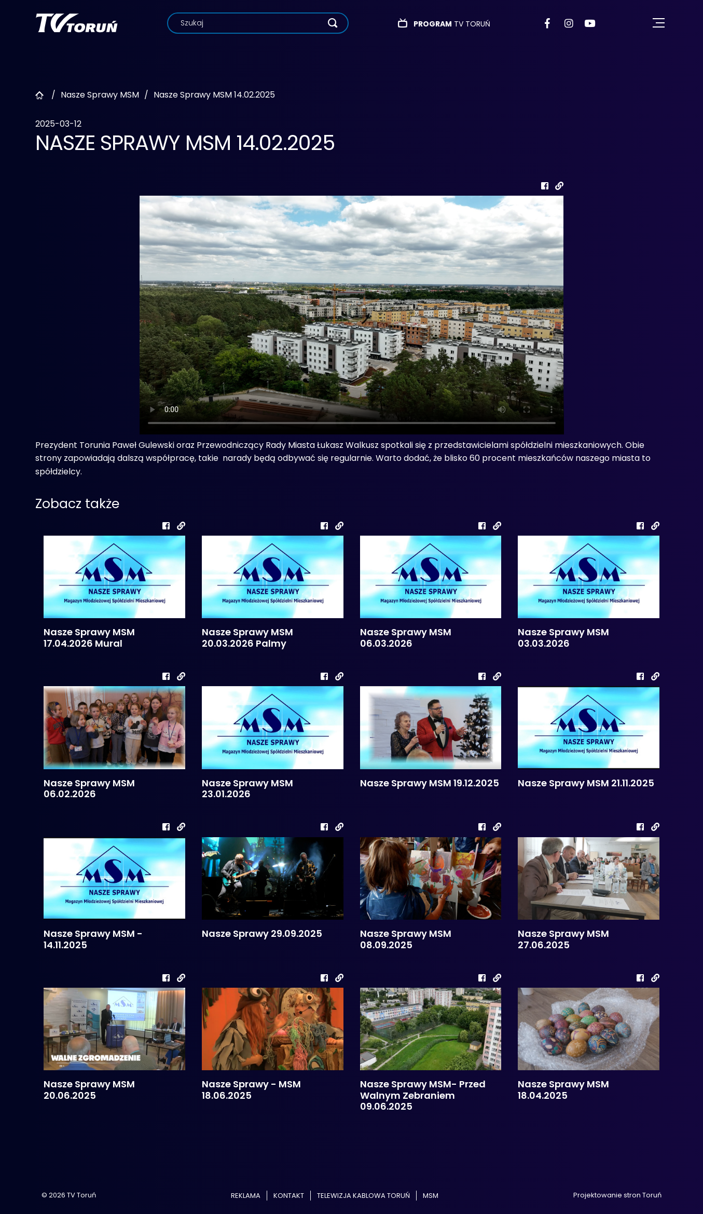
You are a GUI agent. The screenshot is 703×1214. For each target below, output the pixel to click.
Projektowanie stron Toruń (617, 1195)
